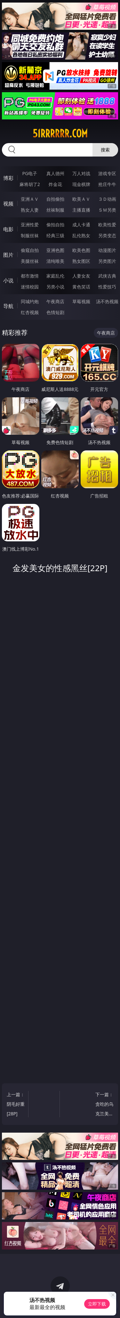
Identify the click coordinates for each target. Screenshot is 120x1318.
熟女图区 (81, 261)
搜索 (105, 150)
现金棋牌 (81, 184)
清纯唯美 (55, 261)
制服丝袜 (30, 235)
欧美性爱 (107, 225)
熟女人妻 (30, 210)
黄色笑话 (81, 287)
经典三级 (55, 235)
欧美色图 (81, 250)
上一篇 (16, 1105)
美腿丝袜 (30, 261)
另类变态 (107, 235)
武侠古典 (107, 276)
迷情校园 (30, 287)
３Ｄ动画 (107, 199)
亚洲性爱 (30, 225)
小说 (8, 280)
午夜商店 (55, 301)
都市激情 (30, 276)
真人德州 (55, 173)
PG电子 (29, 173)
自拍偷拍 (55, 199)
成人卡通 (81, 225)
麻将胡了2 (30, 184)
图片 (8, 254)
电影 (8, 229)
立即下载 (97, 1304)
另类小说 (55, 287)
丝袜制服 (55, 210)
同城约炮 (30, 301)
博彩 (8, 178)
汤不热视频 (107, 301)
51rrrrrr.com (60, 133)
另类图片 (107, 261)
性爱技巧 (107, 287)
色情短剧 (55, 312)
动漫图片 (107, 250)
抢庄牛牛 (107, 184)
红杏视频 (30, 312)
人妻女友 (81, 276)
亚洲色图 (55, 250)
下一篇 (104, 1105)
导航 (8, 306)
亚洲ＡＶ (30, 199)
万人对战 (81, 173)
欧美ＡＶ (81, 199)
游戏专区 (107, 173)
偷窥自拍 (30, 250)
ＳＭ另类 (107, 210)
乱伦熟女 (81, 235)
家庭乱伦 (55, 276)
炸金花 (55, 184)
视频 (8, 203)
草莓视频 (81, 301)
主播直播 (81, 210)
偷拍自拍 (55, 225)
